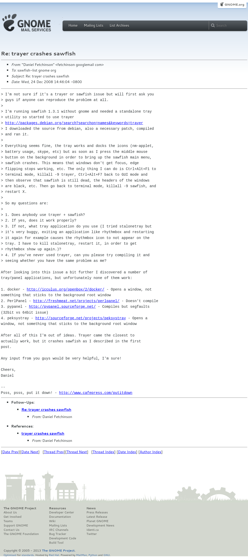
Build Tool (56, 543)
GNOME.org (234, 4)
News (91, 508)
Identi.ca (92, 530)
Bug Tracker (57, 534)
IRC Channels (58, 530)
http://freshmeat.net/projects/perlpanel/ (76, 301)
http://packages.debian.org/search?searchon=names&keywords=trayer (74, 123)
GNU (106, 555)
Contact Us (11, 530)
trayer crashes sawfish (43, 433)
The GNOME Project (20, 508)
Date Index (127, 451)
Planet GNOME (97, 521)
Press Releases (97, 512)
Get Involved (13, 517)
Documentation (60, 517)
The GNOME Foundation (21, 534)
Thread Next (76, 451)
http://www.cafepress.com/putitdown (95, 392)
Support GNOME (16, 525)
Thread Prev (54, 451)
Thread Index (103, 451)
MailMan (81, 555)
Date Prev (10, 451)
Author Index (150, 451)
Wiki (52, 521)
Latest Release (96, 517)
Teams (8, 521)
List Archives (119, 25)
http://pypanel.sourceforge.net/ (62, 306)
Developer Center (61, 512)
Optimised (10, 555)
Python (92, 555)
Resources (57, 508)
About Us (10, 512)
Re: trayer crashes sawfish (46, 409)
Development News (100, 525)
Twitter (91, 534)
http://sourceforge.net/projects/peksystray (80, 318)
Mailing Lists (93, 25)
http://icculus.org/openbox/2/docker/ (65, 289)
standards (28, 555)
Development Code (62, 538)
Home (73, 25)
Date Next (29, 451)
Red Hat (54, 555)
